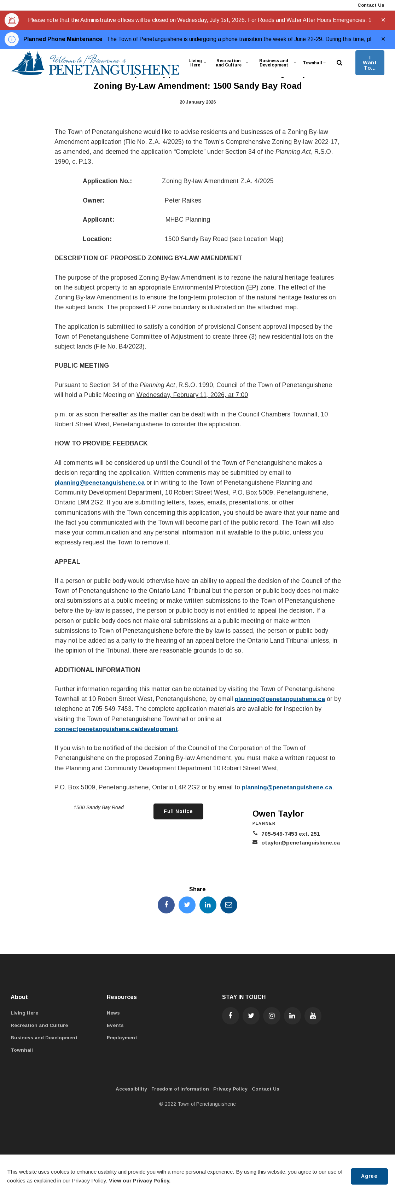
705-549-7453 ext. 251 (288, 834)
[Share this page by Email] (229, 905)
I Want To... (370, 63)
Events (116, 1026)
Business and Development (280, 62)
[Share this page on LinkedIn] (208, 905)
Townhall (315, 62)
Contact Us (370, 5)
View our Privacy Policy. (139, 1181)
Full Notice (178, 811)
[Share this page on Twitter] (187, 905)
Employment (122, 1038)
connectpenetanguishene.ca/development (118, 728)
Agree (369, 1176)
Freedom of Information (180, 1090)
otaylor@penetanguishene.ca (300, 843)
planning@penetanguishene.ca (101, 482)
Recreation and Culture (231, 62)
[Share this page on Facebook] (165, 905)
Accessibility (130, 1090)
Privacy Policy (231, 1090)
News (114, 1014)
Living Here (198, 62)
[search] (339, 63)
